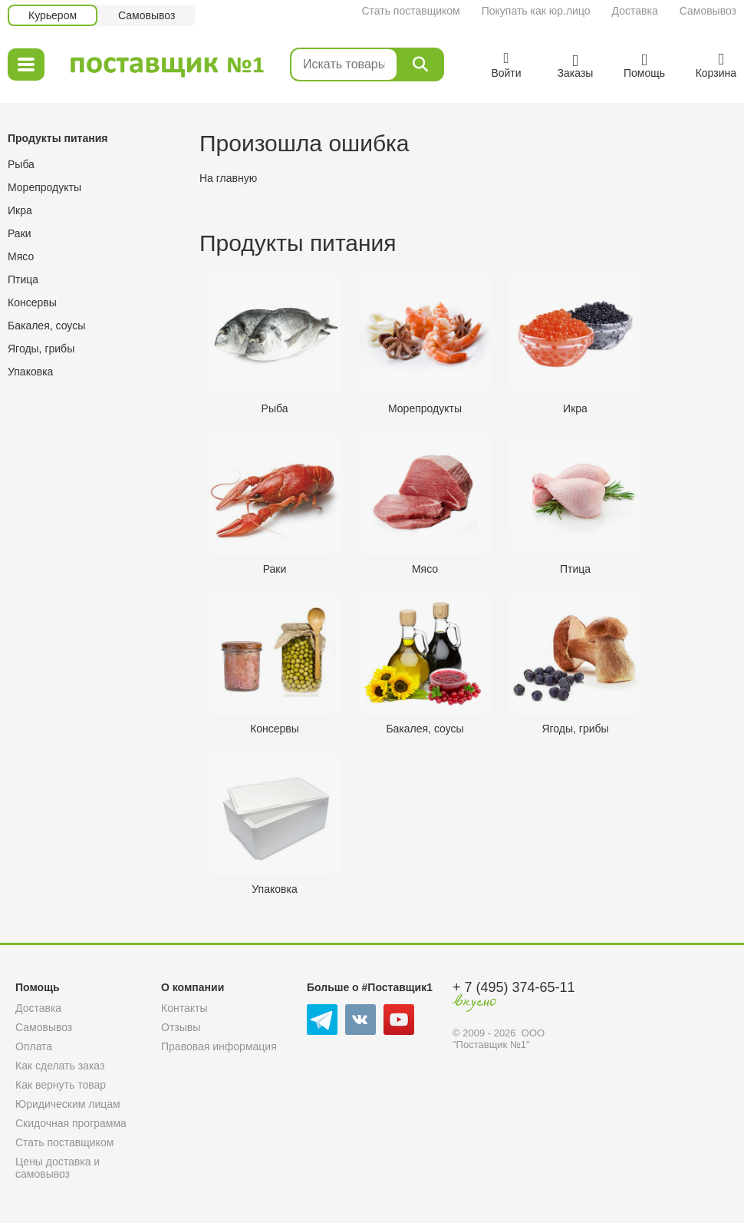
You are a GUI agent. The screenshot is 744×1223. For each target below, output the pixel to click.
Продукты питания (57, 138)
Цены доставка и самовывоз (57, 1167)
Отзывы (180, 1027)
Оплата (33, 1046)
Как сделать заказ (59, 1065)
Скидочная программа (71, 1123)
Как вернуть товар (60, 1085)
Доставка (635, 11)
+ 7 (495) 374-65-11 (514, 987)
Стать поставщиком (410, 11)
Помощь (37, 987)
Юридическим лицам (67, 1104)
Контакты (184, 1008)
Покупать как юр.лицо (536, 11)
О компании (192, 987)
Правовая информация (219, 1046)
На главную (228, 178)
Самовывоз (708, 11)
